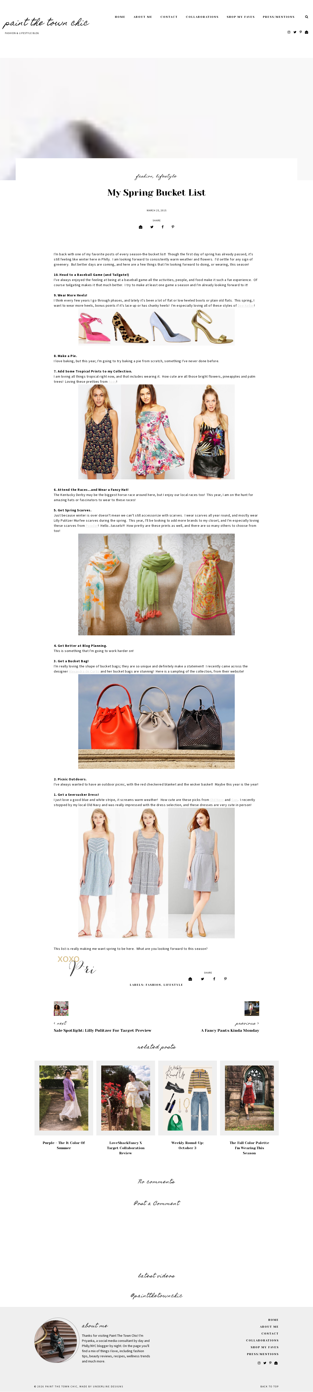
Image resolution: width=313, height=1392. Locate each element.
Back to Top (269, 1386)
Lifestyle (166, 176)
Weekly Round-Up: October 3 (187, 1145)
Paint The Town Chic (47, 23)
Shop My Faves (241, 17)
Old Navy (217, 800)
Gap (234, 800)
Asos (112, 382)
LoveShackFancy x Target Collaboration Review (126, 1148)
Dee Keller (246, 305)
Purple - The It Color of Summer (64, 1145)
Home (120, 17)
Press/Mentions (279, 17)
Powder (92, 526)
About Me (143, 17)
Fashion (144, 176)
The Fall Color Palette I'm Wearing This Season (249, 1148)
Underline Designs (108, 1386)
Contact (169, 17)
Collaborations (202, 17)
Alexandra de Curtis (84, 671)
